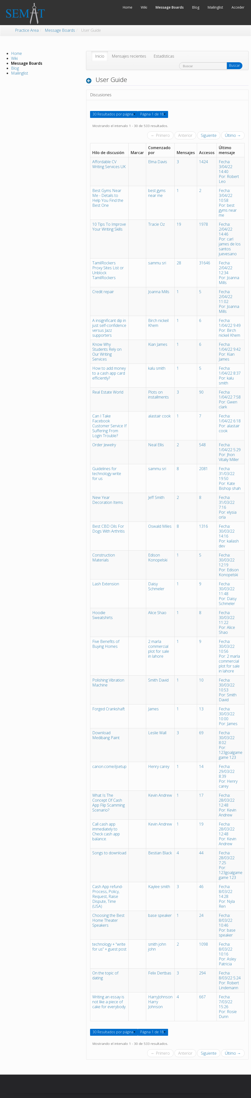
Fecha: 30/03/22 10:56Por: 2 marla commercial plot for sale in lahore (229, 656)
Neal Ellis (156, 444)
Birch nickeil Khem (158, 323)
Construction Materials (103, 557)
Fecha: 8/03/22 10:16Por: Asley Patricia (227, 954)
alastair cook (159, 416)
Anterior (185, 135)
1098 (203, 944)
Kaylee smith (159, 886)
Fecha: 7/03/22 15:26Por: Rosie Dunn (228, 1006)
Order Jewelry (104, 444)
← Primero (160, 135)
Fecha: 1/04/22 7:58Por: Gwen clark (230, 399)
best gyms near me (157, 193)
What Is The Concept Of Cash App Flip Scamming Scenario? (108, 803)
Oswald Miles (160, 526)
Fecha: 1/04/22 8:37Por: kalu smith (230, 376)
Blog (15, 68)
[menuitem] (99, 56)
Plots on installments (158, 394)
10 (201, 680)
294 (202, 973)
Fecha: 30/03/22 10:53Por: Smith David (227, 689)
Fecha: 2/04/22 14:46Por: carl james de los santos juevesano (230, 239)
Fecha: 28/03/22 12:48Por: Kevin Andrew (227, 805)
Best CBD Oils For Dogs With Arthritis (108, 529)
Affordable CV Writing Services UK (109, 164)
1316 (203, 526)
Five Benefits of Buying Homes (105, 644)
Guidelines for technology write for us (106, 473)
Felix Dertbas (159, 973)
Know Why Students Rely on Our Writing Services (107, 352)
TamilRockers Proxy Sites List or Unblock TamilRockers (108, 270)
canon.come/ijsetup (109, 766)
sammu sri (157, 263)
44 (201, 853)
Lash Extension (105, 584)
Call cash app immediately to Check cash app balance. (106, 831)
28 (179, 263)
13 (201, 709)
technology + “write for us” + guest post (109, 946)
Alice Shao (157, 612)
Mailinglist (19, 73)
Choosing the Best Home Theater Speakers (108, 920)
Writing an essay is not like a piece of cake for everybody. (109, 1001)
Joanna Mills (158, 291)
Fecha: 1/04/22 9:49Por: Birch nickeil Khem (230, 328)
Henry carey (158, 766)
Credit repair (103, 291)
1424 (203, 161)
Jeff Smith (156, 497)
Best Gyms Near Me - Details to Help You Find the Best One (107, 198)
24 (201, 915)
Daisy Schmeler (156, 586)
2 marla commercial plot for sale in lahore (158, 649)
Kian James (157, 344)
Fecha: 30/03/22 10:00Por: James (228, 716)
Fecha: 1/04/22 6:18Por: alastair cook (230, 423)
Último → (233, 135)
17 (201, 795)
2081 (203, 468)
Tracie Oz (156, 224)
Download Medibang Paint (106, 735)
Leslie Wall (157, 732)
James (153, 709)
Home (16, 53)
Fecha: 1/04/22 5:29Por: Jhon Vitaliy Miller (230, 452)
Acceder (238, 7)
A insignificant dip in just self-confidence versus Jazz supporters (109, 328)
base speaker (160, 915)
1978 (203, 224)
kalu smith (156, 368)
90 (201, 392)
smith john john (157, 946)
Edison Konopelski (157, 557)
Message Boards (60, 30)
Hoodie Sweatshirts (102, 615)
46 (201, 886)
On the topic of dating (105, 975)
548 (202, 444)
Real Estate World (107, 392)
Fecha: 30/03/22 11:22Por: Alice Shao (227, 622)
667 (202, 997)
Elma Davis (157, 161)
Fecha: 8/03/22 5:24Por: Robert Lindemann (230, 980)
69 (201, 732)
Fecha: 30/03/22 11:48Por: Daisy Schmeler (227, 593)
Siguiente (209, 135)
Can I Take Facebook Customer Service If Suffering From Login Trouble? (109, 425)
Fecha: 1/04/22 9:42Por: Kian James (230, 352)
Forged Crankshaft (108, 709)
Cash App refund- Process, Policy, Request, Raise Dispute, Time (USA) (107, 896)
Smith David (158, 680)
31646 (204, 263)
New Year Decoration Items (107, 500)
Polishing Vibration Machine (108, 682)
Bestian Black (160, 853)
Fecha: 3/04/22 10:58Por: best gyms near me (228, 203)
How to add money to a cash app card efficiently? (109, 373)
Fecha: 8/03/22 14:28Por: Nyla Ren (227, 896)
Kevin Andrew (160, 795)
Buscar (234, 65)
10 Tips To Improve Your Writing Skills (109, 227)
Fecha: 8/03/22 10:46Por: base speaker (227, 925)
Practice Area (27, 30)
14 (201, 766)
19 (179, 224)
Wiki (14, 58)
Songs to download (109, 853)
